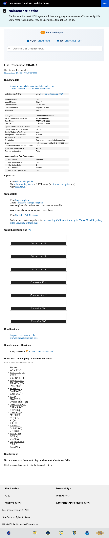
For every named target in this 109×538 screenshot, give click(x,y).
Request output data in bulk (22, 335)
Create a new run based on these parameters (30, 88)
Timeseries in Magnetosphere (29, 202)
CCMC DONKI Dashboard (40, 351)
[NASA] (6, 3)
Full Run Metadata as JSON (51, 94)
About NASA (11, 488)
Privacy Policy (12, 502)
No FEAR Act (62, 495)
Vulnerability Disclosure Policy (72, 502)
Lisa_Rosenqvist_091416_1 (20, 65)
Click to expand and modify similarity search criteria (28, 465)
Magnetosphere (22, 200)
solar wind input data (24, 181)
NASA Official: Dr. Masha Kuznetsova (20, 524)
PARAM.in (20, 187)
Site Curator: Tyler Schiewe (16, 517)
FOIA (7, 495)
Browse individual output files (23, 338)
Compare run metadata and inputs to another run (32, 86)
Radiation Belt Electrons (26, 215)
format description (61, 184)
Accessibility (63, 488)
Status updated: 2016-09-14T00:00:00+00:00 (20, 73)
